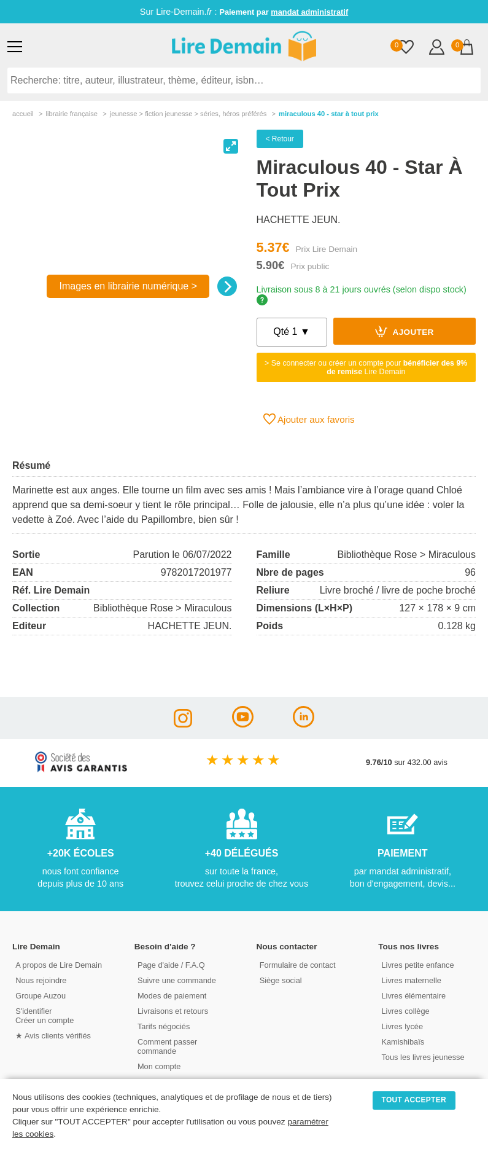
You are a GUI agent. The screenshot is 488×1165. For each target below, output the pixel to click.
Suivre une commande (176, 980)
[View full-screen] (230, 146)
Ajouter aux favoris (309, 419)
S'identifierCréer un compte (44, 1015)
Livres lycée (402, 1026)
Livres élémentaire (413, 995)
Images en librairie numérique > (128, 286)
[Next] (227, 286)
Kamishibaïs (402, 1041)
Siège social (281, 980)
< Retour (280, 139)
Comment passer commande (167, 1046)
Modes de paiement (171, 995)
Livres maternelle (411, 980)
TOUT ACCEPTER (414, 1100)
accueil (23, 113)
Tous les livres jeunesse (422, 1057)
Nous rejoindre (40, 980)
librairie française (71, 113)
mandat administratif (309, 12)
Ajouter (404, 331)
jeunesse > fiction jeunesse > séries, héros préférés (188, 113)
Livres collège (405, 1011)
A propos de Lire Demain (58, 965)
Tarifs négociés (163, 1026)
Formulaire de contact (298, 965)
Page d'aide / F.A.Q (171, 965)
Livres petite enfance (417, 965)
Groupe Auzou (40, 995)
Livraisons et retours (172, 1011)
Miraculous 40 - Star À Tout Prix (329, 113)
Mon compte (158, 1066)
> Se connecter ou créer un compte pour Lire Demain (366, 367)
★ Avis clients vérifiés (53, 1035)
